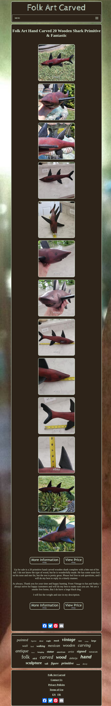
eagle (48, 641)
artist (71, 651)
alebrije (73, 658)
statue (50, 651)
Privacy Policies (56, 684)
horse (33, 652)
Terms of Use (56, 689)
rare (80, 641)
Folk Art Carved (56, 675)
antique (21, 650)
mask (56, 640)
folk (26, 657)
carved (46, 657)
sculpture (34, 663)
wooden (69, 645)
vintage (68, 639)
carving (84, 645)
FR (59, 694)
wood (61, 657)
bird (32, 646)
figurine (33, 641)
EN (54, 694)
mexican (54, 646)
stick (35, 658)
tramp (86, 641)
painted (22, 640)
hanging (41, 652)
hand (85, 657)
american (61, 652)
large (93, 641)
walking (41, 646)
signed (81, 651)
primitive (67, 663)
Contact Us (56, 680)
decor (41, 641)
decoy (85, 664)
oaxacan (93, 651)
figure (55, 663)
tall (46, 663)
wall (25, 646)
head (78, 664)
